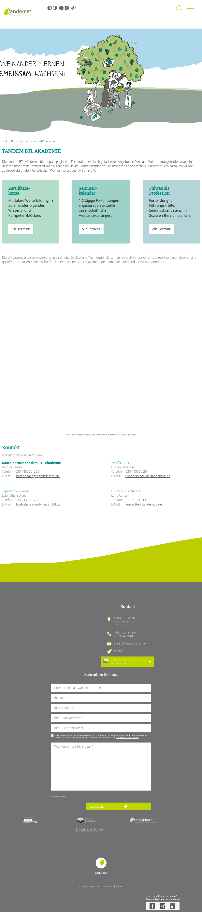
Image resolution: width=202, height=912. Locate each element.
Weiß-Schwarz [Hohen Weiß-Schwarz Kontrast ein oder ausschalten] (54, 8)
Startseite (19, 12)
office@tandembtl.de (134, 643)
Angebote (23, 141)
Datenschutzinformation (127, 737)
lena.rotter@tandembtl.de (143, 504)
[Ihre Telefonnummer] (101, 728)
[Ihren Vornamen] (101, 708)
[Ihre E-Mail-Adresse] (101, 718)
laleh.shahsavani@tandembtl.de (38, 504)
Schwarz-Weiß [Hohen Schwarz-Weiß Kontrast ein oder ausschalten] (49, 8)
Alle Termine (20, 229)
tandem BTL (8, 141)
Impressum (94, 886)
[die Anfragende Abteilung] (101, 688)
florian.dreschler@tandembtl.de (147, 476)
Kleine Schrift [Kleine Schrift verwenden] (61, 8)
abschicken (98, 806)
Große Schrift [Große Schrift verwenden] (66, 8)
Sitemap (119, 886)
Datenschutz (107, 886)
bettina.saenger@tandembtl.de (38, 476)
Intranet (82, 886)
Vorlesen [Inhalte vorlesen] (73, 8)
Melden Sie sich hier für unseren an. (128, 661)
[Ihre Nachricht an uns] (101, 766)
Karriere (118, 651)
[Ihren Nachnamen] (101, 698)
